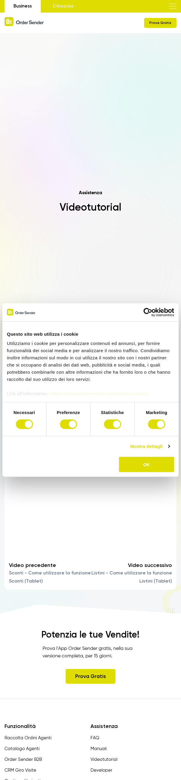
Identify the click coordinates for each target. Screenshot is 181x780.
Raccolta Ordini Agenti (28, 738)
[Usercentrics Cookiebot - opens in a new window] (148, 312)
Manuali (98, 748)
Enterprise (63, 6)
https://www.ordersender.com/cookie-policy (99, 393)
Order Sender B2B (23, 759)
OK (146, 464)
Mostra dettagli (146, 446)
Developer (101, 770)
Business (22, 6)
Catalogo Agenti (22, 748)
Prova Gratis (160, 23)
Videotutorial (103, 759)
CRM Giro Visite (20, 770)
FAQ (94, 738)
